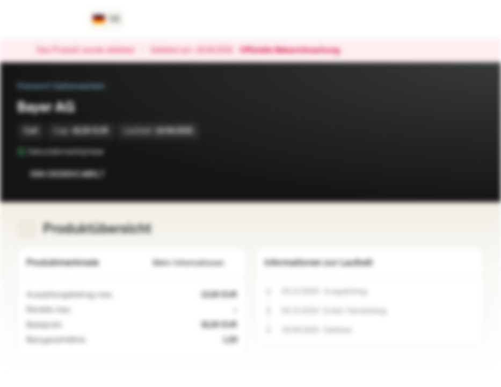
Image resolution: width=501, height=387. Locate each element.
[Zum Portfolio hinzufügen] (473, 174)
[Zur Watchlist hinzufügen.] (451, 174)
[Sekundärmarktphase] (111, 151)
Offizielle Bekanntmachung (295, 50)
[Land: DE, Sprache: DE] (107, 19)
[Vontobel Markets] (46, 19)
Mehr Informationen (195, 263)
